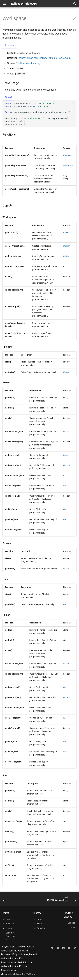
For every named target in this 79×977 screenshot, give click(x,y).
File (64, 485)
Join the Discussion (10, 936)
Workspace (68, 155)
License (71, 927)
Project (66, 246)
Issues (9, 928)
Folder (66, 431)
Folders (66, 465)
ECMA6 (8, 97)
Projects (66, 232)
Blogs (39, 923)
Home (9, 919)
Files (65, 519)
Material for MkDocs (24, 974)
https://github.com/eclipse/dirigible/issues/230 (45, 57)
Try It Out (10, 923)
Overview (9, 45)
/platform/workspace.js (29, 63)
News (39, 919)
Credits (71, 923)
